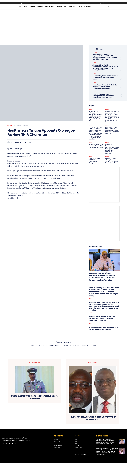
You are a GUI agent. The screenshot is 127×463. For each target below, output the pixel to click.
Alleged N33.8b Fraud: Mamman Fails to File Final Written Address (96, 145)
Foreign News (49, 6)
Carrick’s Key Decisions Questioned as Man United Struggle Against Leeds (105, 77)
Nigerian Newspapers (85, 6)
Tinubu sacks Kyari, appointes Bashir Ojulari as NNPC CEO (92, 418)
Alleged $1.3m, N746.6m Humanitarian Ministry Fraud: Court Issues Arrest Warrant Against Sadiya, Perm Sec (105, 67)
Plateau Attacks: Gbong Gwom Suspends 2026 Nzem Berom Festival (112, 161)
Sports (32, 6)
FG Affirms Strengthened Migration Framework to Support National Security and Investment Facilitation (112, 148)
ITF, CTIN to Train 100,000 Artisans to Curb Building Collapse (95, 161)
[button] (108, 6)
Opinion (40, 6)
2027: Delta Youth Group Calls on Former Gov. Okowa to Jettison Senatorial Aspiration (112, 130)
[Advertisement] (63, 31)
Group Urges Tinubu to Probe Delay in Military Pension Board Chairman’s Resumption (104, 86)
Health (59, 6)
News (25, 6)
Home (19, 6)
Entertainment (69, 6)
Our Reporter (17, 142)
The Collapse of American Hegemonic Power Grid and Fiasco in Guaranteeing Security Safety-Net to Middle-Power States (105, 56)
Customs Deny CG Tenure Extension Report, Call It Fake (34, 397)
